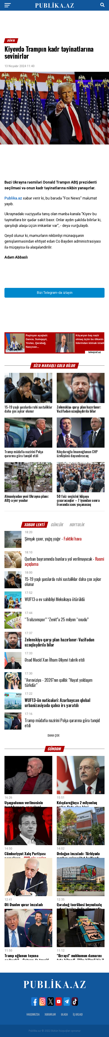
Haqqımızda (33, 1014)
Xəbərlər (50, 1014)
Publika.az (13, 198)
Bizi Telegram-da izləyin (54, 293)
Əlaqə (64, 1014)
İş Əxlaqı (78, 1014)
